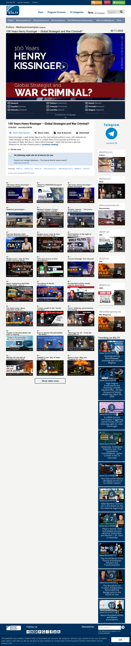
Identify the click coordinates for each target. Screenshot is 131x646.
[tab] (20, 133)
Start (41, 12)
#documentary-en (50, 169)
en (97, 12)
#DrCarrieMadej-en (105, 20)
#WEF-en (19, 169)
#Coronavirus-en (41, 20)
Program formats (57, 12)
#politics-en (28, 169)
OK (120, 639)
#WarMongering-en (65, 169)
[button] (96, 2)
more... (120, 20)
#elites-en (38, 169)
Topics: (11, 20)
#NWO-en (77, 169)
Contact (35, 2)
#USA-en (86, 169)
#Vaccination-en (23, 20)
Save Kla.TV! (10, 2)
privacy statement (104, 633)
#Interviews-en (58, 20)
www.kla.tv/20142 (21, 163)
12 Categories (77, 12)
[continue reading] (50, 144)
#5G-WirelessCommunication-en (81, 20)
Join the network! (23, 2)
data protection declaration (24, 643)
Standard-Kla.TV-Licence (26, 173)
